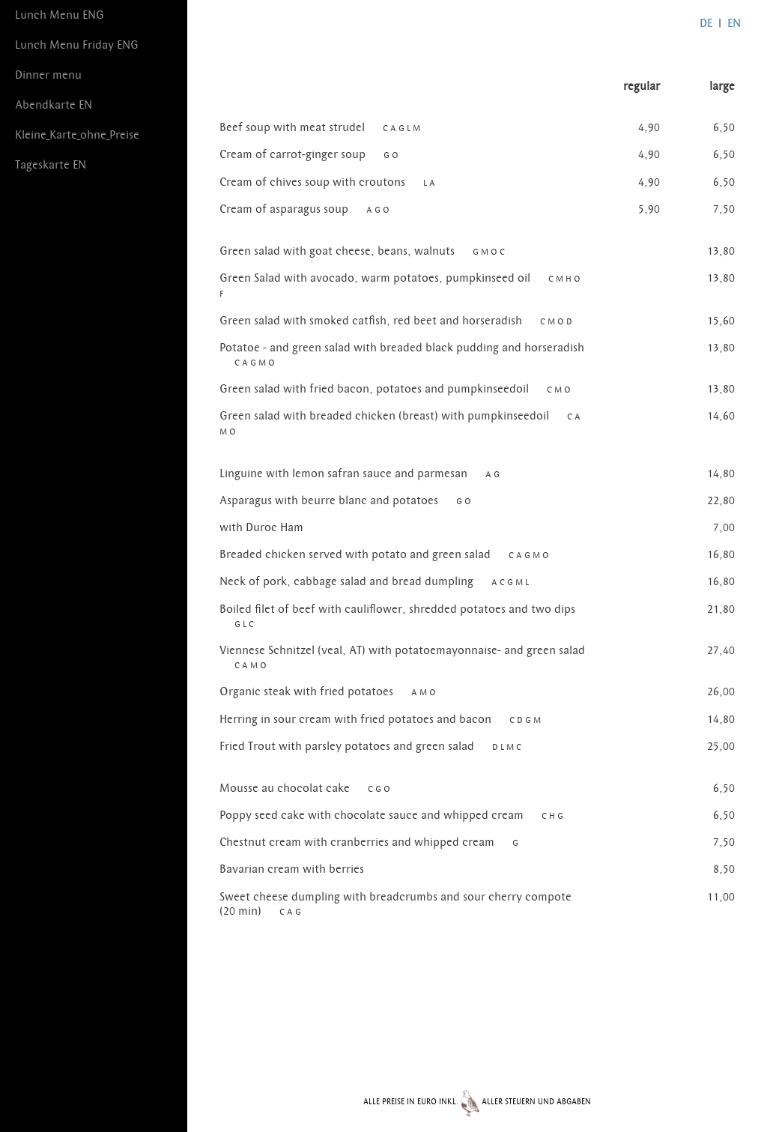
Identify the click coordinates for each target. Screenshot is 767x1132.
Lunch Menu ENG (59, 15)
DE (706, 23)
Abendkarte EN (53, 105)
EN (734, 23)
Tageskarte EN (50, 165)
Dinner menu (48, 75)
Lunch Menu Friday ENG (77, 45)
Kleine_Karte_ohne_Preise (77, 135)
